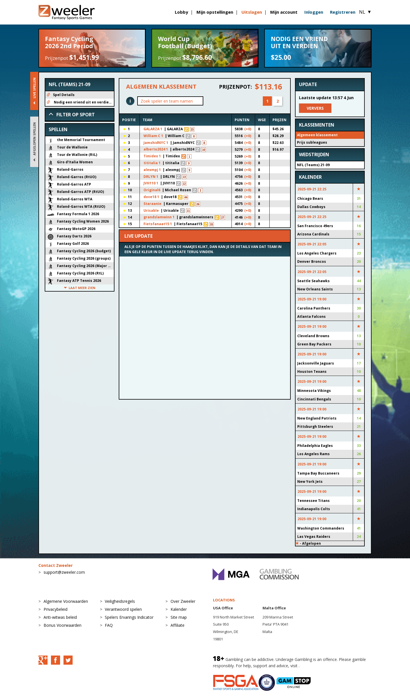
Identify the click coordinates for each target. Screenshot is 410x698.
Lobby (181, 12)
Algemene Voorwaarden (66, 604)
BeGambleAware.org (320, 668)
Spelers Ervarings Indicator (129, 620)
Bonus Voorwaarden (62, 628)
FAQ (109, 628)
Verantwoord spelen (123, 612)
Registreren (342, 12)
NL (365, 12)
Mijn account (284, 12)
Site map (179, 620)
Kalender (179, 612)
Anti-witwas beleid (60, 620)
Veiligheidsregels (120, 604)
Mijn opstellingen (214, 12)
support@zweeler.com (64, 575)
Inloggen (313, 12)
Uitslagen (251, 12)
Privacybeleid (55, 612)
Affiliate (177, 628)
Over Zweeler (183, 604)
